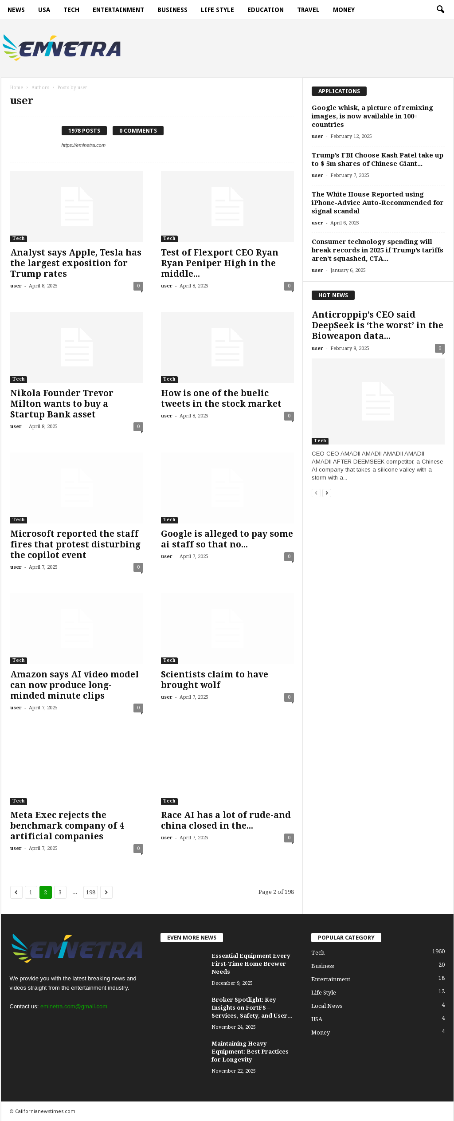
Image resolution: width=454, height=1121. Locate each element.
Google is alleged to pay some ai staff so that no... (227, 539)
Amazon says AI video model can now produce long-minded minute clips (74, 685)
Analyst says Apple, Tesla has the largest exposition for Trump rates (75, 263)
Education (265, 9)
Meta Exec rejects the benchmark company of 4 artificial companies (67, 826)
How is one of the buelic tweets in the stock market (221, 398)
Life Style (217, 9)
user (16, 286)
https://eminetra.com (84, 145)
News (16, 9)
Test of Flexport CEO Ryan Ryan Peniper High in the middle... (219, 263)
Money (344, 9)
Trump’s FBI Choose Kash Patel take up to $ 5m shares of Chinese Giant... (377, 159)
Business (172, 9)
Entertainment (118, 9)
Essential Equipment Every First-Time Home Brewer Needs (250, 963)
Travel (308, 9)
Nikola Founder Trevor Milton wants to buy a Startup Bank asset (62, 404)
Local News (326, 1006)
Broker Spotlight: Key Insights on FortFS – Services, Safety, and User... (252, 1007)
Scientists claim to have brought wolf (214, 679)
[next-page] (326, 492)
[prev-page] (316, 492)
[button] (440, 10)
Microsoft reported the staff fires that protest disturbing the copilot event (75, 544)
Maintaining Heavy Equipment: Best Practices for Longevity (250, 1051)
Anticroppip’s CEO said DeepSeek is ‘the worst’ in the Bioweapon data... (377, 325)
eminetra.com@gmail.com (73, 1006)
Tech (71, 9)
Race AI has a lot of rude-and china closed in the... (226, 820)
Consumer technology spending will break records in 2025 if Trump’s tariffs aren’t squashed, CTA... (377, 250)
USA (44, 9)
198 (90, 892)
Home (16, 87)
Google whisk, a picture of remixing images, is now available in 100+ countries (372, 116)
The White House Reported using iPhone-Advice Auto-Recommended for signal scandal (378, 202)
